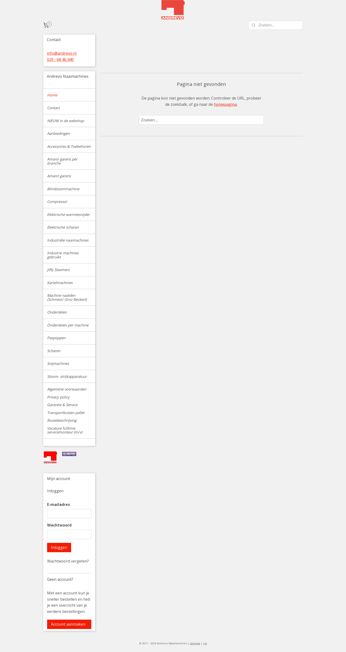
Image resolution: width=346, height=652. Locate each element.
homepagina (225, 104)
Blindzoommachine (63, 188)
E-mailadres (58, 504)
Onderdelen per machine (67, 325)
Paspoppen (56, 337)
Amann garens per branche (62, 161)
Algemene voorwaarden (66, 389)
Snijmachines (58, 363)
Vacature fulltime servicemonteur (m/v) (64, 430)
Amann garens (59, 175)
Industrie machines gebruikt (63, 254)
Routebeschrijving (61, 420)
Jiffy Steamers (58, 269)
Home (52, 95)
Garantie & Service (62, 404)
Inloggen (59, 547)
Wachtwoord (59, 525)
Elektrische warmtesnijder (68, 214)
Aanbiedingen (58, 133)
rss (205, 643)
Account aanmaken (68, 624)
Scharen (53, 350)
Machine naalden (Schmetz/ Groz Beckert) (67, 297)
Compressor (57, 201)
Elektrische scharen (63, 227)
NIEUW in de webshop (65, 120)
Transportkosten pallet (65, 412)
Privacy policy (58, 397)
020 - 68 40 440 (60, 59)
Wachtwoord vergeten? (68, 561)
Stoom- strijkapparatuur (67, 376)
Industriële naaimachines (67, 240)
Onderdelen (57, 312)
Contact (53, 107)
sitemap (195, 643)
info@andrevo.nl (61, 53)
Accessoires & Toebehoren (69, 146)
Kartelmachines (60, 282)
